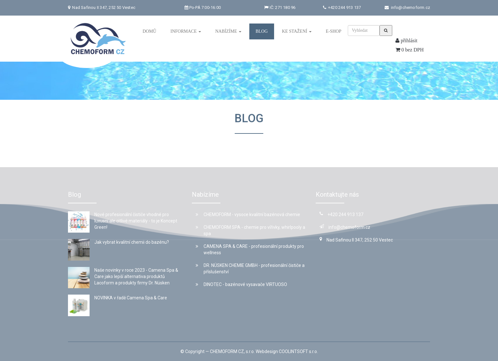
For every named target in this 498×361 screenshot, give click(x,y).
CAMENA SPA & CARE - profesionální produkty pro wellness (250, 249)
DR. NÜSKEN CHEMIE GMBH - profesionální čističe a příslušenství (250, 268)
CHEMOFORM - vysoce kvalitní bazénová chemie (248, 214)
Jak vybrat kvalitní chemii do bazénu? (131, 242)
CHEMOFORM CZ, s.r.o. (232, 351)
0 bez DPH (409, 49)
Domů (149, 31)
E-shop (333, 31)
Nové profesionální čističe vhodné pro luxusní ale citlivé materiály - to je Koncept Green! (135, 221)
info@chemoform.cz (410, 7)
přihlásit (406, 40)
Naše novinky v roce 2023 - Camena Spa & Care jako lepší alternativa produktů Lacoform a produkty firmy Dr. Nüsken (136, 276)
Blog (262, 31)
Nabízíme (228, 31)
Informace (186, 31)
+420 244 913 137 (344, 7)
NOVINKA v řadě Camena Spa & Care (130, 297)
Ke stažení (297, 31)
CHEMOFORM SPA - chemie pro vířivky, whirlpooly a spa (250, 230)
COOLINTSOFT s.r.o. (298, 351)
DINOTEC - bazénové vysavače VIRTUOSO (241, 284)
